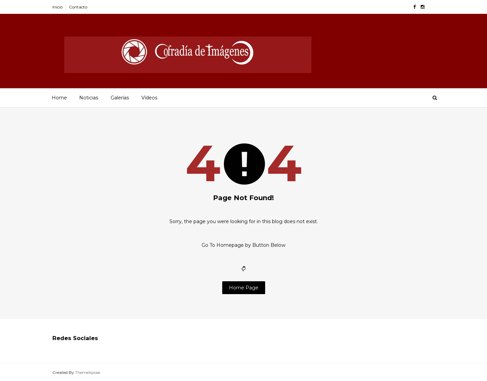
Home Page (243, 288)
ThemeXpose (87, 372)
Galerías (120, 98)
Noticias (88, 98)
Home (59, 98)
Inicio (57, 6)
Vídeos (149, 98)
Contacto (78, 6)
